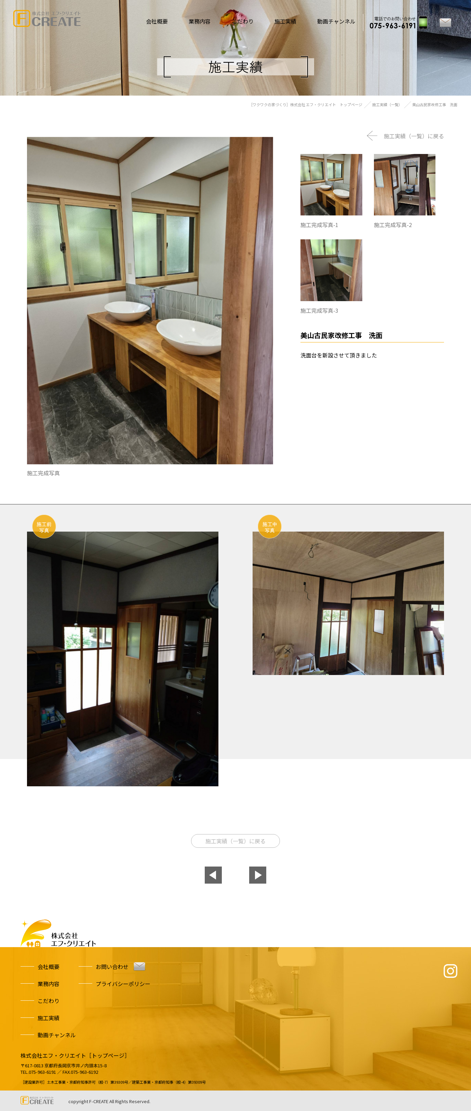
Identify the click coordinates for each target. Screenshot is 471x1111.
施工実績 (284, 21)
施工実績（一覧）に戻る (414, 136)
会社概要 (150, 21)
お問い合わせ (112, 966)
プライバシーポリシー (123, 984)
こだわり (239, 21)
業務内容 (195, 21)
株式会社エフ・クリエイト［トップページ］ (75, 1055)
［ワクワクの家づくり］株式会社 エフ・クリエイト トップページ (305, 104)
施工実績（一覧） (387, 104)
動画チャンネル (336, 21)
